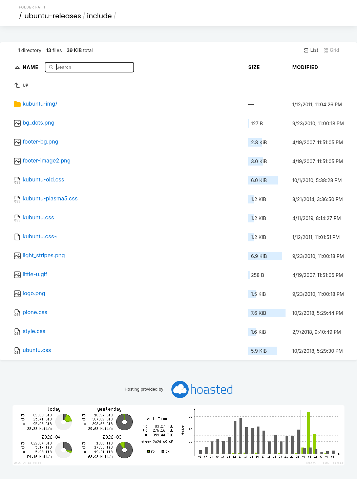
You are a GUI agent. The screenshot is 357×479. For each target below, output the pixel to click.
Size (254, 67)
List (310, 50)
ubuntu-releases (52, 16)
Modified (305, 67)
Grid (331, 50)
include (99, 16)
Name (31, 67)
